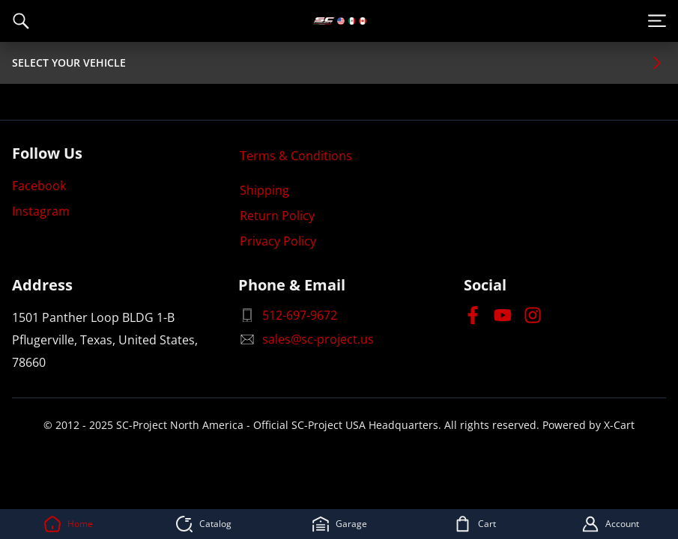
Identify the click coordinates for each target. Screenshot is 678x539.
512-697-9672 (287, 315)
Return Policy (277, 215)
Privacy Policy (278, 241)
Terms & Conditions (296, 155)
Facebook (39, 185)
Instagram (41, 211)
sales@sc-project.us (306, 339)
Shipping (264, 190)
